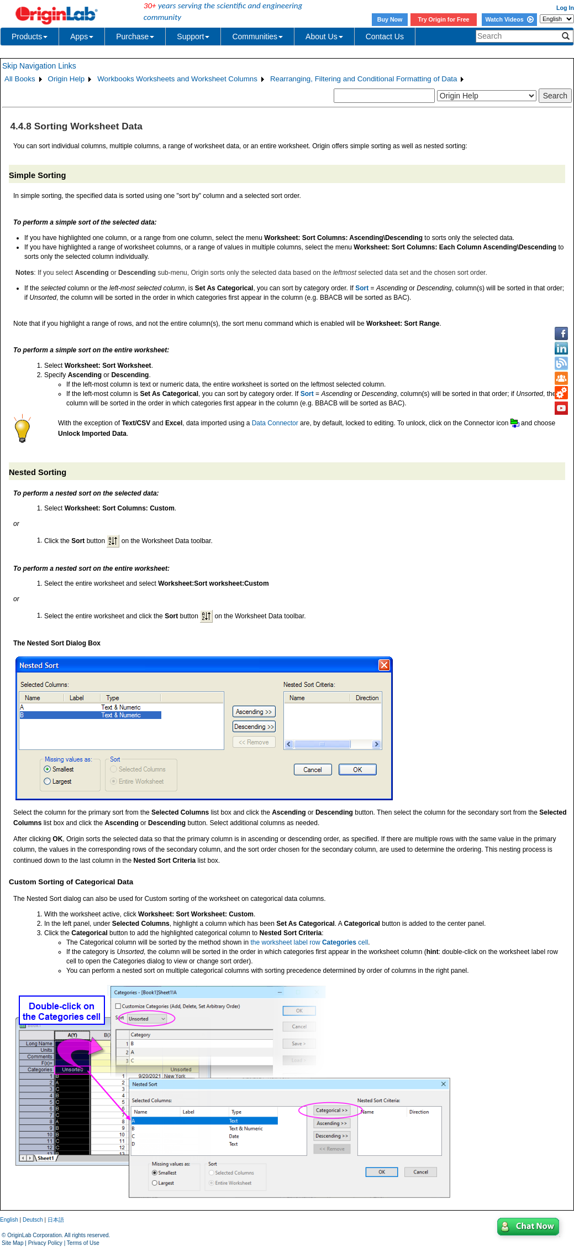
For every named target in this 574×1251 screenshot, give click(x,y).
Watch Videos (509, 19)
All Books (19, 79)
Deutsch (33, 1220)
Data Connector (275, 423)
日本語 (56, 1220)
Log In (565, 7)
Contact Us (385, 36)
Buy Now (390, 19)
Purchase (135, 36)
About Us (324, 36)
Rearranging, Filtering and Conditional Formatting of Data (363, 79)
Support (193, 36)
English (9, 1220)
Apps (81, 36)
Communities (257, 36)
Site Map (12, 1243)
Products (30, 36)
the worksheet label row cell (309, 942)
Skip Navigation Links (39, 65)
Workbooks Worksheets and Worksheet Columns (177, 79)
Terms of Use (83, 1243)
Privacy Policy (45, 1243)
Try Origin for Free (444, 19)
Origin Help (66, 79)
